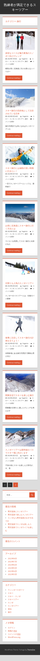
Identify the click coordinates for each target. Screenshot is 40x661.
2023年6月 (12, 571)
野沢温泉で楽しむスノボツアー (20, 520)
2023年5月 (12, 574)
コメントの (14, 640)
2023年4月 (12, 577)
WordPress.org (14, 643)
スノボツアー (19, 61)
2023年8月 (12, 564)
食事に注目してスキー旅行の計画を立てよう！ (19, 342)
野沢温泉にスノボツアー (18, 517)
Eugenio (24, 59)
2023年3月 (12, 580)
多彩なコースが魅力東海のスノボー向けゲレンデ (19, 54)
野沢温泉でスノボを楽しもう (19, 530)
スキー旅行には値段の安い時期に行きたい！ (19, 169)
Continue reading (13, 78)
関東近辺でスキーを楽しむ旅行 (19, 400)
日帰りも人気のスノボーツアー (19, 284)
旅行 (26, 61)
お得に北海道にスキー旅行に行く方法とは (19, 227)
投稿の (12, 637)
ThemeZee (31, 656)
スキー (10, 599)
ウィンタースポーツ (16, 596)
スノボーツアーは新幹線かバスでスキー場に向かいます (19, 457)
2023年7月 (12, 567)
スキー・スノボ (14, 602)
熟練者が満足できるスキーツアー (20, 7)
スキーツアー (13, 605)
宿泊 (10, 615)
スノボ (10, 608)
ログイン (11, 633)
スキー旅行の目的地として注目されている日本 (19, 112)
